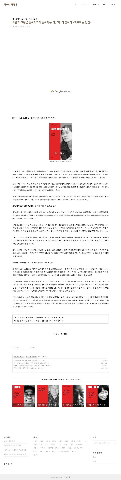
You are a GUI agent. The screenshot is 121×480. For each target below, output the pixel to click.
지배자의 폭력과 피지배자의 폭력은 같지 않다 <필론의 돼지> (30, 363)
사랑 (60, 441)
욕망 (67, 441)
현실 (70, 448)
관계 (86, 441)
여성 (48, 451)
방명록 (113, 4)
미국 (48, 441)
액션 (42, 441)
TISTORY (61, 477)
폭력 (54, 451)
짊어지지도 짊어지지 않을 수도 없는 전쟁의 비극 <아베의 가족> (31, 365)
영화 (54, 441)
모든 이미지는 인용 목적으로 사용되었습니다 (16, 454)
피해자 (43, 448)
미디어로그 (84, 4)
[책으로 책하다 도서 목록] (12, 445)
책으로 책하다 (10, 4)
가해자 (54, 444)
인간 (35, 441)
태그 (104, 4)
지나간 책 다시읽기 (19, 357)
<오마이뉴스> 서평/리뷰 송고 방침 (15, 450)
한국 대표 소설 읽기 (31, 357)
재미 (57, 448)
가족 (74, 451)
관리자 (68, 477)
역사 (35, 448)
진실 (46, 444)
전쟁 (35, 444)
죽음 (35, 451)
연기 (72, 444)
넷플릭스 (80, 444)
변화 (63, 448)
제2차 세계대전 (64, 451)
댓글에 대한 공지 (9, 441)
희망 (73, 441)
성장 (79, 441)
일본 (65, 444)
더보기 (35, 455)
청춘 (42, 451)
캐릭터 (50, 448)
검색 (115, 443)
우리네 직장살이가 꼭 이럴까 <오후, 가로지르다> (27, 368)
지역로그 (96, 4)
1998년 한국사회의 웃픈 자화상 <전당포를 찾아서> (28, 361)
